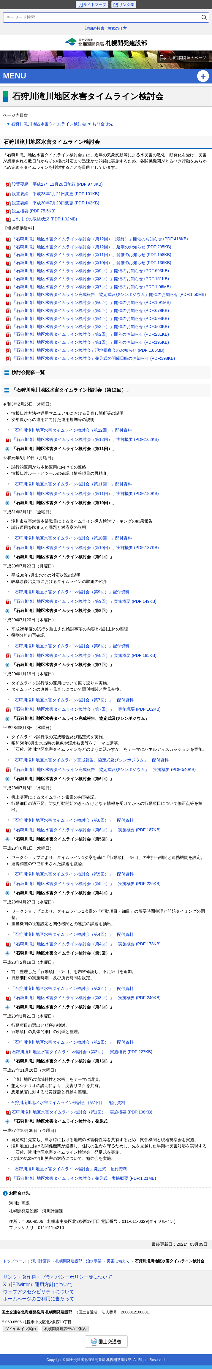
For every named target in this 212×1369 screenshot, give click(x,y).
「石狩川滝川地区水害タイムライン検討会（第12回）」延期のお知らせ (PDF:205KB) (91, 247)
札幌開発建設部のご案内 (65, 1329)
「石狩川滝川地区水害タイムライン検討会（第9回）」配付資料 (70, 591)
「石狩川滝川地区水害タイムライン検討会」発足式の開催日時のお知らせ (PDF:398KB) (93, 358)
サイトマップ (94, 4)
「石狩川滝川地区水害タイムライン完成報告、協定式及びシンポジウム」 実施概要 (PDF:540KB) (104, 769)
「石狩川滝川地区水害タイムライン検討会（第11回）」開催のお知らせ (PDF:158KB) (91, 254)
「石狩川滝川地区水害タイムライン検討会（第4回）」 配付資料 (72, 934)
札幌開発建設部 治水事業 (78, 1261)
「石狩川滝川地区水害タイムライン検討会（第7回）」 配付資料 (72, 700)
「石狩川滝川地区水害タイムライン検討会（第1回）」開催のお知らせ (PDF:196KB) (90, 342)
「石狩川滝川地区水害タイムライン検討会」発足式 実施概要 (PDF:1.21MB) (84, 1178)
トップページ (14, 1261)
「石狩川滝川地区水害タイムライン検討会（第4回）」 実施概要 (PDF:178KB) (86, 943)
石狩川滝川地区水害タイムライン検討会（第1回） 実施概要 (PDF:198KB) (82, 1112)
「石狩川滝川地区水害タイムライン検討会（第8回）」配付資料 (70, 646)
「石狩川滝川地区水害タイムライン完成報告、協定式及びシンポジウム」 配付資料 (90, 760)
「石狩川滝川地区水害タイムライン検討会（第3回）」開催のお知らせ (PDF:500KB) (90, 326)
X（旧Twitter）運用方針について (38, 1284)
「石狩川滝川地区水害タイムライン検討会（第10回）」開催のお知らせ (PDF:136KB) (91, 262)
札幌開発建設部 (106, 44)
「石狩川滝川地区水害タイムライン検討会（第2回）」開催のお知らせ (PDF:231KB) (90, 334)
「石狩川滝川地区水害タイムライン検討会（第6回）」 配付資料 (72, 820)
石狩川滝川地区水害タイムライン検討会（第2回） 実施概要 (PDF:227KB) (82, 1051)
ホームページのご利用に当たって (38, 1298)
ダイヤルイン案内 (20, 1329)
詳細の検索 (95, 28)
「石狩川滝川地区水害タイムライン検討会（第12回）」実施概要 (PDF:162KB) (85, 439)
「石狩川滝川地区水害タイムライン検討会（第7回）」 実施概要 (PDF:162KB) (86, 709)
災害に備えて (118, 1261)
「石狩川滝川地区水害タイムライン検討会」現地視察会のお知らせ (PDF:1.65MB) (88, 350)
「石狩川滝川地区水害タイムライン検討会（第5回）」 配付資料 (72, 874)
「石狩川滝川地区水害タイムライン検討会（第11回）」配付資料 (71, 484)
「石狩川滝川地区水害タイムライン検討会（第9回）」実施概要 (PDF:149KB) (84, 601)
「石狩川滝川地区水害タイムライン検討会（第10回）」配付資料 (71, 538)
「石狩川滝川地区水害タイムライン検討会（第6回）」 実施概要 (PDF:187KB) (86, 829)
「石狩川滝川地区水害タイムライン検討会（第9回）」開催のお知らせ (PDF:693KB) (90, 270)
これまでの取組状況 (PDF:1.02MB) (44, 219)
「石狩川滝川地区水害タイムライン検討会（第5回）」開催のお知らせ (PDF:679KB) (90, 310)
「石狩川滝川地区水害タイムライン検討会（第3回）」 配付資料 (72, 988)
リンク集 (126, 4)
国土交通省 (106, 1341)
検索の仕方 (117, 28)
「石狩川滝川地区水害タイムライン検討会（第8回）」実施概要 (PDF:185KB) (84, 655)
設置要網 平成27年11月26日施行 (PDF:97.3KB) (57, 184)
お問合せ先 (102, 124)
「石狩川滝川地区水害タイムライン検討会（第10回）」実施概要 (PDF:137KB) (85, 547)
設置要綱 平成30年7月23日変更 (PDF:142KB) (55, 203)
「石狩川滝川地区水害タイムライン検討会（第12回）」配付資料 (71, 430)
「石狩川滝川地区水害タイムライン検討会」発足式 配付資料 (69, 1168)
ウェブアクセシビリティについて (38, 1291)
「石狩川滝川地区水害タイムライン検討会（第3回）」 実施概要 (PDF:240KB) (86, 997)
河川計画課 (40, 1261)
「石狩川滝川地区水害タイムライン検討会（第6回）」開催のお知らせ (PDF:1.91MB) (91, 302)
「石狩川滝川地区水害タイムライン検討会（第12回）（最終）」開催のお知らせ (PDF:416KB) (100, 238)
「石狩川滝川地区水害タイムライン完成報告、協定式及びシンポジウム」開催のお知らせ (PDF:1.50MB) (109, 294)
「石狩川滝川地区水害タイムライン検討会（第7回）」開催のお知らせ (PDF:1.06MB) (91, 286)
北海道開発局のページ (186, 58)
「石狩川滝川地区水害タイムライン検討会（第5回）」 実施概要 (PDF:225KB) (86, 883)
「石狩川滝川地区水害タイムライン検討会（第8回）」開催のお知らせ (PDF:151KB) (90, 278)
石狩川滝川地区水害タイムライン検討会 (48, 124)
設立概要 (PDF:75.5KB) (34, 211)
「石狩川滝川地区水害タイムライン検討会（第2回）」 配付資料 (72, 1042)
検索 (204, 17)
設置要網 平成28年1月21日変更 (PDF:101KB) (55, 193)
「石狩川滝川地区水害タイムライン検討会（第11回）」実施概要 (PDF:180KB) (85, 493)
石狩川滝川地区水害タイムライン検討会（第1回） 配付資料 (68, 1102)
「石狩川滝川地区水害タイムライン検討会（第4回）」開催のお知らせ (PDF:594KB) (90, 318)
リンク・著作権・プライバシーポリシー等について (57, 1277)
